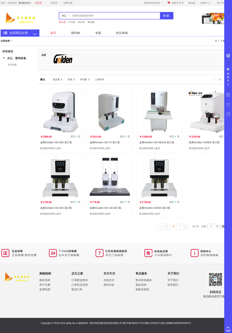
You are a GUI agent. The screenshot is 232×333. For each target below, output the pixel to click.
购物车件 (178, 3)
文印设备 (12, 64)
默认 (42, 79)
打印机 (71, 22)
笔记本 (81, 22)
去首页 (38, 3)
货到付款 (108, 284)
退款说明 (141, 284)
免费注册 (68, 3)
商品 (64, 15)
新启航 (91, 22)
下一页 (182, 226)
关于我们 (173, 280)
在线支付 (108, 280)
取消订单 (76, 289)
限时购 (75, 33)
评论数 (83, 79)
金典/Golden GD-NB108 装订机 (156, 142)
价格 (70, 79)
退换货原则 (142, 289)
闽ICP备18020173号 (133, 323)
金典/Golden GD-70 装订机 (105, 142)
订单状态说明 (79, 284)
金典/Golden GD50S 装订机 (154, 207)
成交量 (56, 79)
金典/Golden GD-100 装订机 (105, 207)
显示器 (62, 22)
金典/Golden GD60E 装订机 (204, 142)
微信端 (191, 3)
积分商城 (122, 33)
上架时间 (99, 79)
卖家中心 (206, 3)
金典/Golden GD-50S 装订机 (56, 207)
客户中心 (223, 3)
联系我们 (173, 284)
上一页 (164, 226)
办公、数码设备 (16, 58)
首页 (53, 33)
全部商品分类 (18, 33)
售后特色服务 (144, 280)
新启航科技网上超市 (50, 148)
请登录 (53, 3)
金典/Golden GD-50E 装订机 (56, 142)
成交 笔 (75, 136)
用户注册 (44, 284)
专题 (98, 33)
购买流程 (44, 280)
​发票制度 (44, 289)
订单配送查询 (79, 280)
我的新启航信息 (153, 3)
